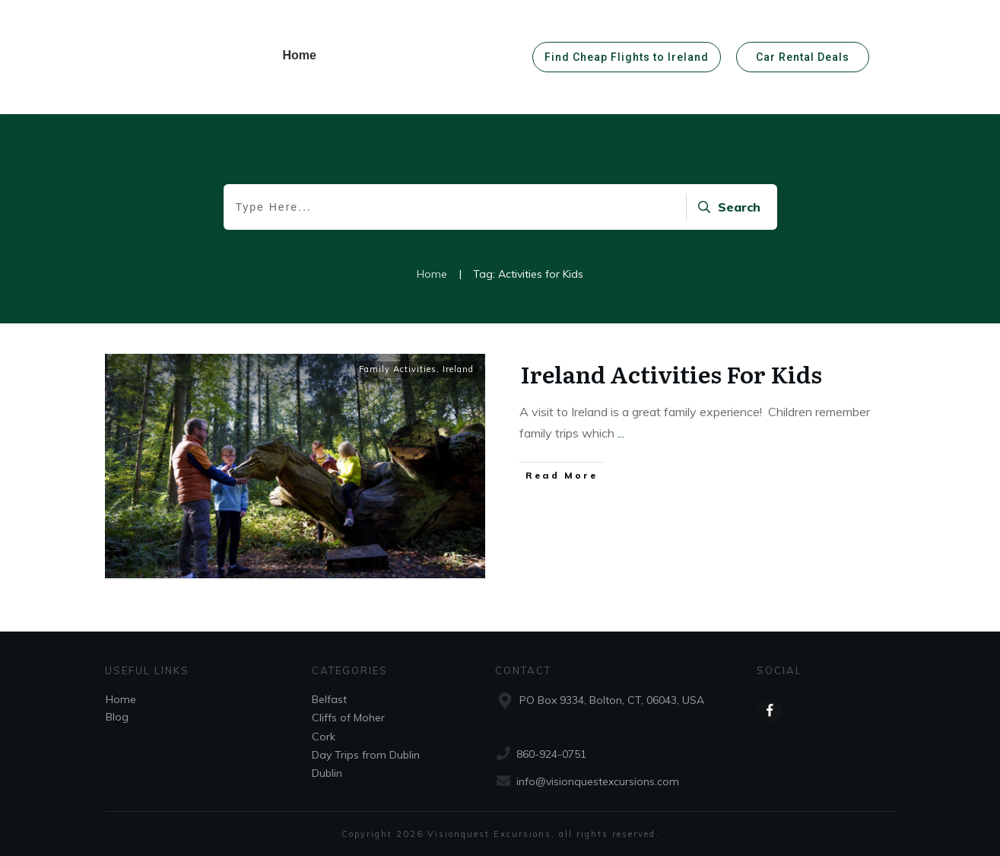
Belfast (329, 699)
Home (121, 699)
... (620, 433)
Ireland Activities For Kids (671, 373)
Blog (117, 717)
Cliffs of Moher (348, 717)
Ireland (458, 369)
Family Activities (398, 369)
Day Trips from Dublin (366, 755)
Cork (323, 736)
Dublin (327, 773)
